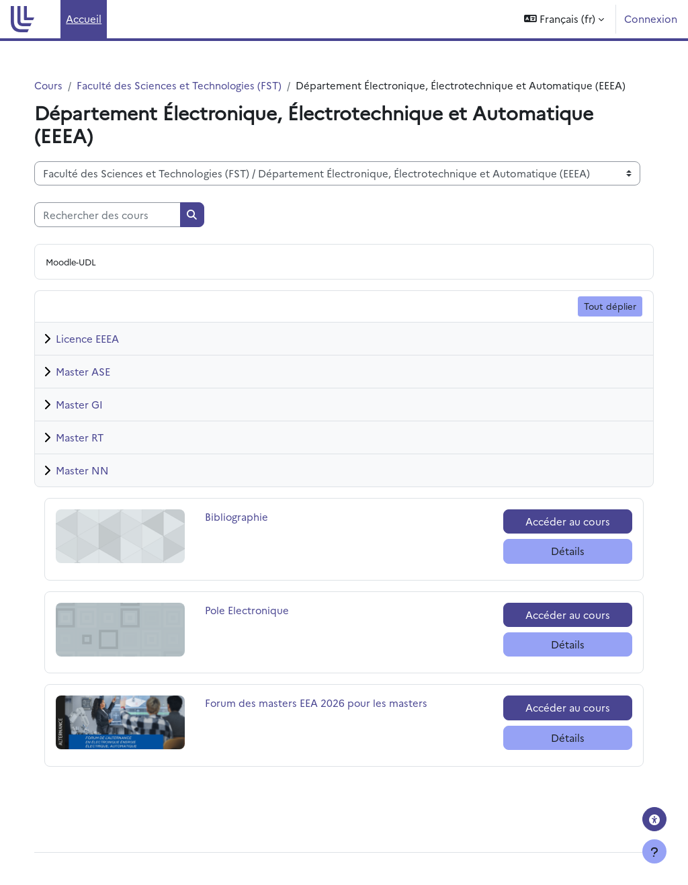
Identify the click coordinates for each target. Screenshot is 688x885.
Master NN (95, 485)
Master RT (93, 453)
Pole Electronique (255, 625)
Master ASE (96, 387)
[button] (564, 19)
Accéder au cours (557, 537)
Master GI (92, 420)
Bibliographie (246, 532)
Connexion (650, 18)
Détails (557, 566)
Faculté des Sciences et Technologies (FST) (194, 85)
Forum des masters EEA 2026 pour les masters (323, 718)
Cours (62, 85)
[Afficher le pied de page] (654, 851)
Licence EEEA (100, 354)
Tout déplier (596, 321)
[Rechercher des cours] (121, 230)
